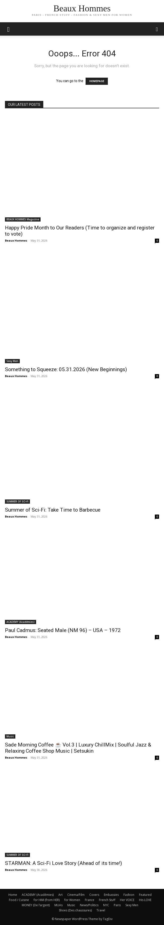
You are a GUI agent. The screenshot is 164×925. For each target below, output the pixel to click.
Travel (100, 910)
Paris (117, 905)
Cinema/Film (76, 895)
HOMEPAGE (96, 81)
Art (60, 895)
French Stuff (107, 900)
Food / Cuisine (19, 900)
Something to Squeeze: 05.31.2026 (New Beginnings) (66, 369)
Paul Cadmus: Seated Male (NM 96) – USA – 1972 (63, 630)
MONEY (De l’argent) (36, 905)
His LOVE (145, 900)
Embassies (111, 895)
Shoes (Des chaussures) (75, 910)
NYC (106, 905)
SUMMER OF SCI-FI (17, 501)
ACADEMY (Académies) (20, 622)
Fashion (128, 895)
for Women (72, 900)
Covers (94, 895)
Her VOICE (127, 900)
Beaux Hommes (16, 240)
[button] (157, 29)
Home (12, 895)
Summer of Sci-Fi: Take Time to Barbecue (52, 510)
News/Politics (89, 905)
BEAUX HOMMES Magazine (22, 219)
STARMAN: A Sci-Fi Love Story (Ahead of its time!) (63, 863)
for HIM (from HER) (47, 900)
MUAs (58, 905)
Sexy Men (12, 361)
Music (10, 736)
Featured (145, 895)
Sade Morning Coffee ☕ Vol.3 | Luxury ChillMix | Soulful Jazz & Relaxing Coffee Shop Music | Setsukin (78, 748)
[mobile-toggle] (8, 29)
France (89, 900)
